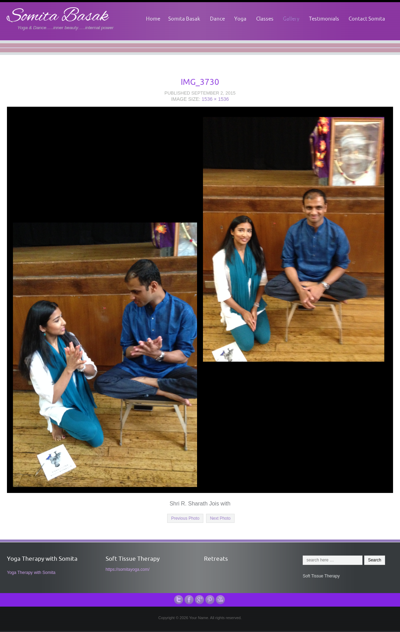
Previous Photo (185, 518)
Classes (265, 19)
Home (153, 19)
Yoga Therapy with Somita (31, 572)
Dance (217, 19)
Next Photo (220, 518)
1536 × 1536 (215, 99)
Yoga (240, 19)
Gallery (291, 19)
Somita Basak (57, 17)
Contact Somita (367, 19)
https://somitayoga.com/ (128, 569)
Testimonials (324, 19)
